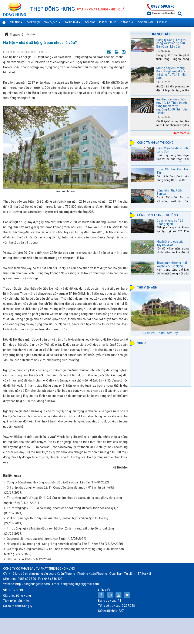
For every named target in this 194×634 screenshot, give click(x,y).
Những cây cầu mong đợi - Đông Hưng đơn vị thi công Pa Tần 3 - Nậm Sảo (55, 544)
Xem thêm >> (181, 133)
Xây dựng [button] (52, 23)
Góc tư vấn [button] (145, 22)
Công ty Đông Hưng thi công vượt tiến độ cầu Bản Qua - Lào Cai (48, 482)
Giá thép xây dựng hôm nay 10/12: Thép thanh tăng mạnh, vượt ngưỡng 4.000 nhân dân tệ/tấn (172, 106)
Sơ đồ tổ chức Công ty (17, 606)
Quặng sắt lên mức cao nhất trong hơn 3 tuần (37, 538)
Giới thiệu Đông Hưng (17, 595)
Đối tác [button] (90, 22)
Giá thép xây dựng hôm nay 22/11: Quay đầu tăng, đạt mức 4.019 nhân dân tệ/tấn (61, 487)
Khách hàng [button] (108, 22)
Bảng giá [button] (127, 22)
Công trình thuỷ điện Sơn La (170, 192)
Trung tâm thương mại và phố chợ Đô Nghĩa (172, 264)
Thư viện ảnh (147, 287)
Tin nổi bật (160, 34)
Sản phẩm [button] (72, 23)
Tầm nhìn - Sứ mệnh (16, 600)
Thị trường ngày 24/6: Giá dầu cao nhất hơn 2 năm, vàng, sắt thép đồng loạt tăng (60, 528)
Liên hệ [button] (162, 22)
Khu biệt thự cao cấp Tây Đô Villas (170, 243)
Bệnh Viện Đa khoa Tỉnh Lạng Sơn (172, 150)
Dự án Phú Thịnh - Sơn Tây (160, 333)
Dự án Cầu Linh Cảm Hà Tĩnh (172, 171)
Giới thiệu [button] (33, 22)
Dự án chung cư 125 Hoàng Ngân (170, 222)
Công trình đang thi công (157, 215)
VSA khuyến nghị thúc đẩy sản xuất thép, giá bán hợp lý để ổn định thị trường (57, 518)
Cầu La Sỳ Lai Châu (19, 559)
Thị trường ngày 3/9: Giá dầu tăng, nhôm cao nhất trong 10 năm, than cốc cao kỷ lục (62, 508)
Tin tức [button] (16, 23)
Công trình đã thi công (155, 142)
